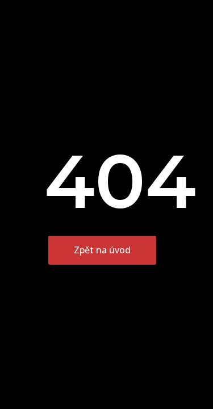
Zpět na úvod (102, 250)
